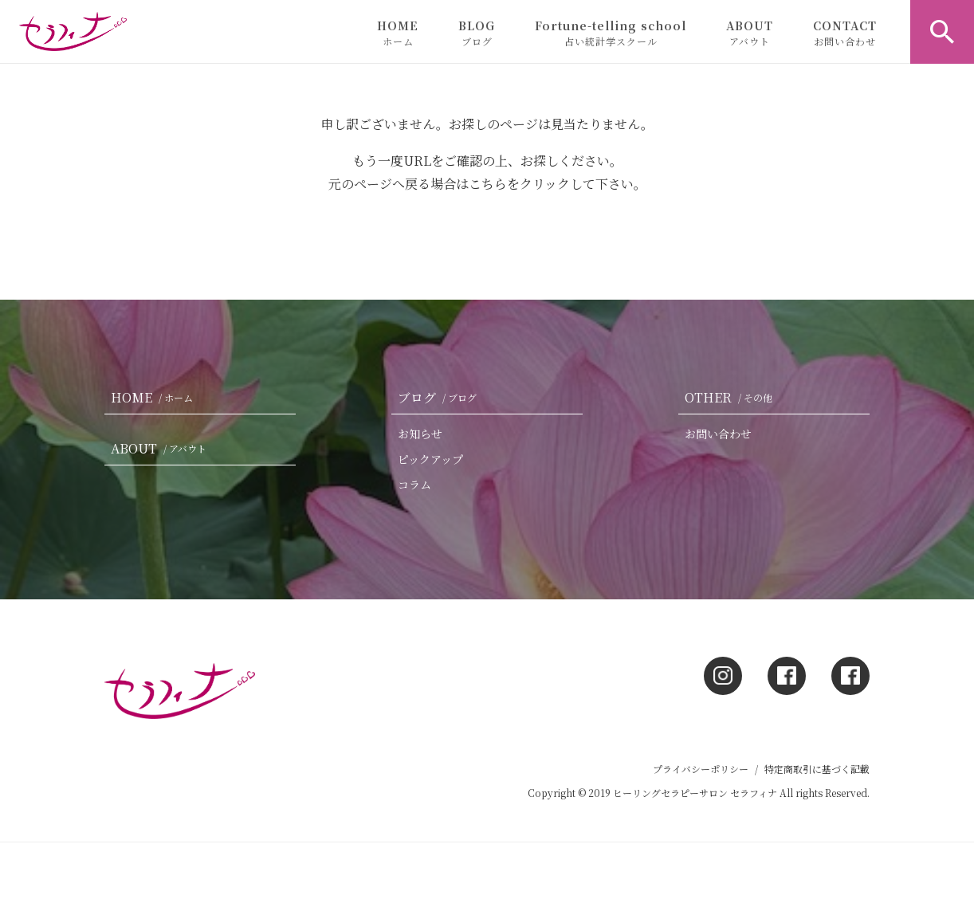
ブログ (440, 397)
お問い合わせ (718, 434)
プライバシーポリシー (700, 768)
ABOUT (749, 33)
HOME (397, 33)
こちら (488, 184)
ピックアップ (430, 459)
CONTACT (845, 33)
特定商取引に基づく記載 (817, 768)
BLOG (476, 33)
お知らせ (420, 434)
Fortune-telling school (610, 33)
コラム (414, 485)
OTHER (732, 397)
